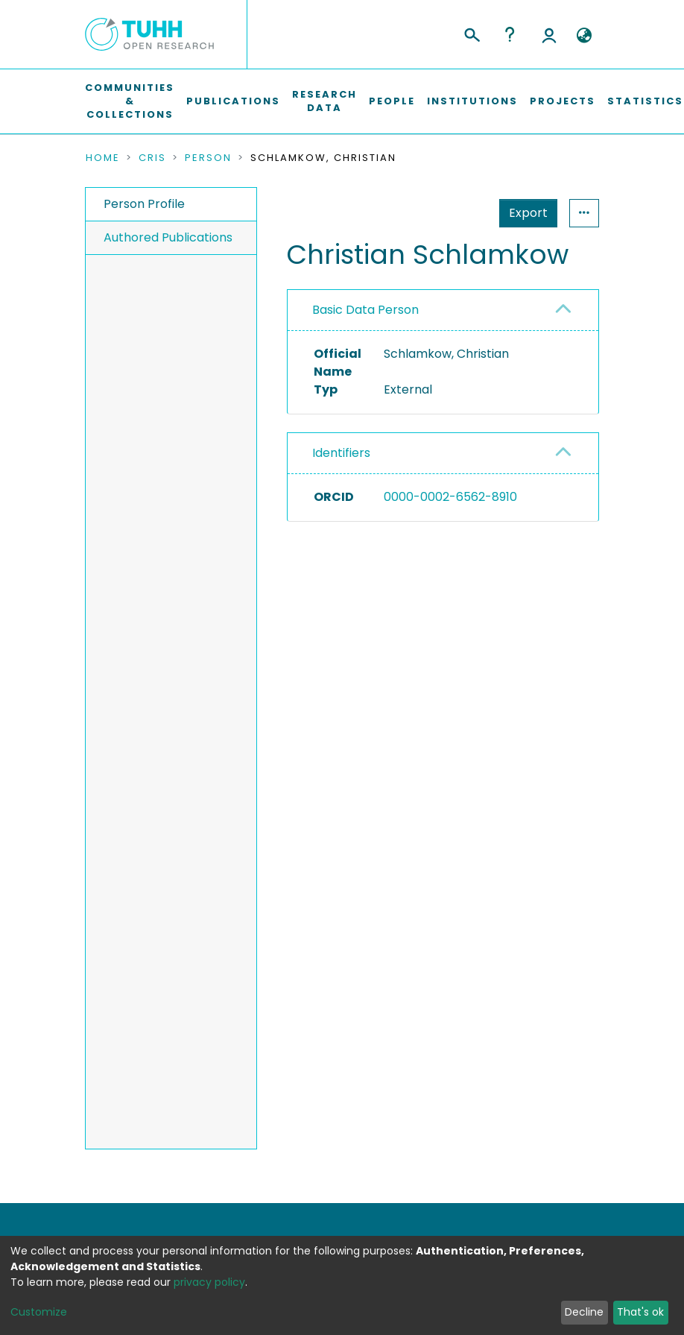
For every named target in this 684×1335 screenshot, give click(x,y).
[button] (583, 36)
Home (103, 158)
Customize (38, 1311)
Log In (549, 34)
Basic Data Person (365, 309)
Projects (562, 101)
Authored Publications (168, 237)
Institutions (472, 101)
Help (509, 34)
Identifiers (341, 452)
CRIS (152, 158)
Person (208, 158)
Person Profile (144, 203)
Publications (233, 101)
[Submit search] (471, 33)
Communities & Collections (129, 101)
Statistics (524, 212)
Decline (584, 1311)
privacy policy (209, 1282)
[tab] (443, 310)
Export (455, 212)
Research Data (324, 101)
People (392, 101)
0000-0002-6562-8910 (450, 496)
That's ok (640, 1311)
